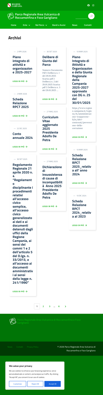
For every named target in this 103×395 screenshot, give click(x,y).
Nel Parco (39, 25)
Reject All (35, 383)
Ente (25, 25)
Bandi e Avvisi (58, 25)
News (74, 25)
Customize (17, 383)
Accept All (52, 383)
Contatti (88, 25)
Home (13, 25)
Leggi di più (20, 87)
